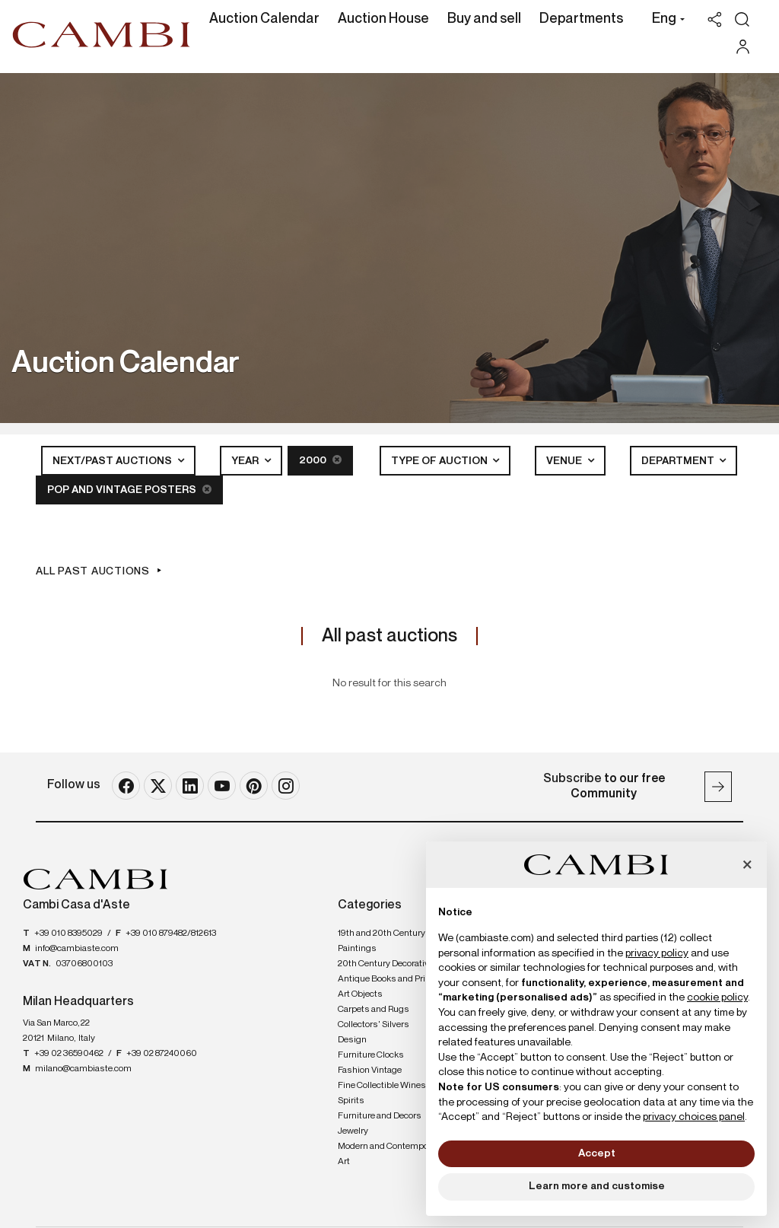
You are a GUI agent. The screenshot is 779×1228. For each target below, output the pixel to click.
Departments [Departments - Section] (581, 19)
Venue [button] (565, 461)
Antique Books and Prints (388, 979)
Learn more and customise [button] (597, 1186)
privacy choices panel (694, 1117)
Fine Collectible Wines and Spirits (390, 1093)
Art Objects (360, 994)
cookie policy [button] (717, 997)
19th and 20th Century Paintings (381, 941)
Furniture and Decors (379, 1116)
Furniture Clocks (371, 1055)
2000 (320, 460)
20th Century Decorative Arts (395, 964)
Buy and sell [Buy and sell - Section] (484, 19)
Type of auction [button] (440, 461)
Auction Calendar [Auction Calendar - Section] (264, 19)
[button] (664, 20)
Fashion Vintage (370, 1070)
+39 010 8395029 (68, 933)
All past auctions (93, 571)
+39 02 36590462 (68, 1053)
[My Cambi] (746, 47)
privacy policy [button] (656, 953)
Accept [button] (596, 1153)
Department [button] (679, 461)
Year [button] (246, 461)
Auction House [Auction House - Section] (383, 19)
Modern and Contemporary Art (391, 1154)
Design (352, 1040)
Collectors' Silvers (373, 1024)
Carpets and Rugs (373, 1009)
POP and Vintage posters (129, 489)
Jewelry (353, 1131)
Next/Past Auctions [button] (113, 461)
